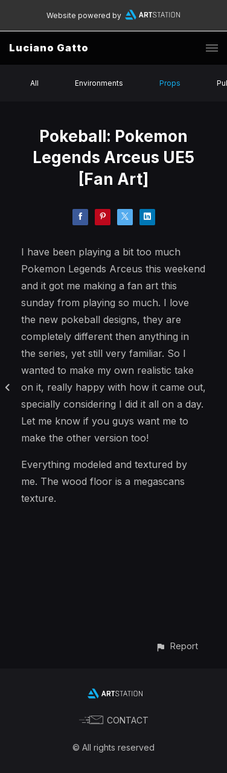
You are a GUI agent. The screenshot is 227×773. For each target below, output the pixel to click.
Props (170, 83)
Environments (99, 83)
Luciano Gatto (49, 48)
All (34, 83)
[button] (176, 645)
